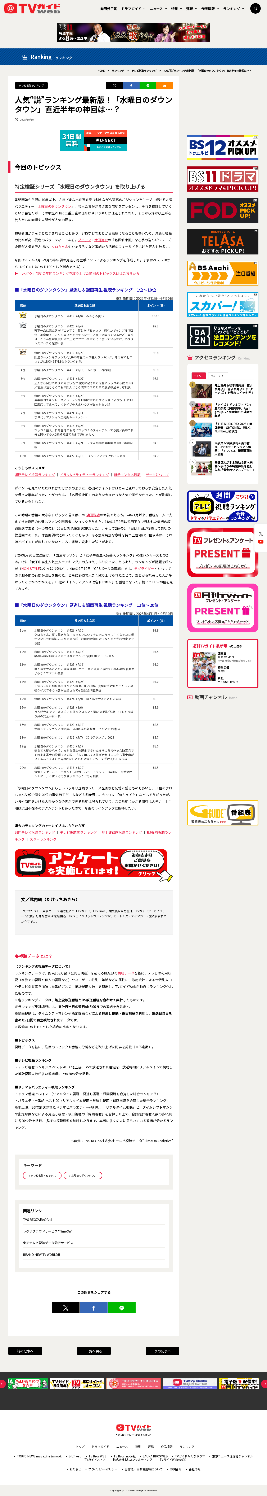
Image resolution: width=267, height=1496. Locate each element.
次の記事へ (162, 1350)
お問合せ (176, 1469)
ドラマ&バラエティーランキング (84, 474)
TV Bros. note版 (125, 1456)
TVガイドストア (95, 1459)
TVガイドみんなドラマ (190, 1456)
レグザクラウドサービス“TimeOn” (47, 1231)
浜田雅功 (93, 514)
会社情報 (194, 1469)
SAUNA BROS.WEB (155, 1456)
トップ (80, 1446)
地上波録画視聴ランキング (122, 832)
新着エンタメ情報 (127, 474)
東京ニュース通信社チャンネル (232, 1456)
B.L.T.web (75, 1456)
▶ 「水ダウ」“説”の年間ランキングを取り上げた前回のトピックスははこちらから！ (79, 273)
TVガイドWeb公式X (172, 1459)
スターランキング (43, 839)
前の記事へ (25, 1350)
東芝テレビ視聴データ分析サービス (48, 1242)
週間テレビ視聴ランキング (35, 474)
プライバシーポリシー (103, 1469)
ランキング (233, 8)
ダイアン (84, 239)
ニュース (158, 8)
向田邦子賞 (108, 8)
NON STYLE (30, 568)
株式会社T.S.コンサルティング (132, 1459)
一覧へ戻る (94, 1350)
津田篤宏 (101, 239)
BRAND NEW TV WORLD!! (41, 1254)
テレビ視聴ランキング (31, 85)
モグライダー (144, 568)
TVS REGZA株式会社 (37, 1219)
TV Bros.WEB (98, 1456)
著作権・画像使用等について (144, 1469)
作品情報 (210, 8)
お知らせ (75, 1469)
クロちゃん (59, 246)
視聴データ (126, 973)
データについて (157, 474)
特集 (176, 8)
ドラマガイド (133, 8)
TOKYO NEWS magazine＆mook (39, 1456)
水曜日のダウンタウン (54, 206)
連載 (191, 8)
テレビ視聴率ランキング (78, 832)
